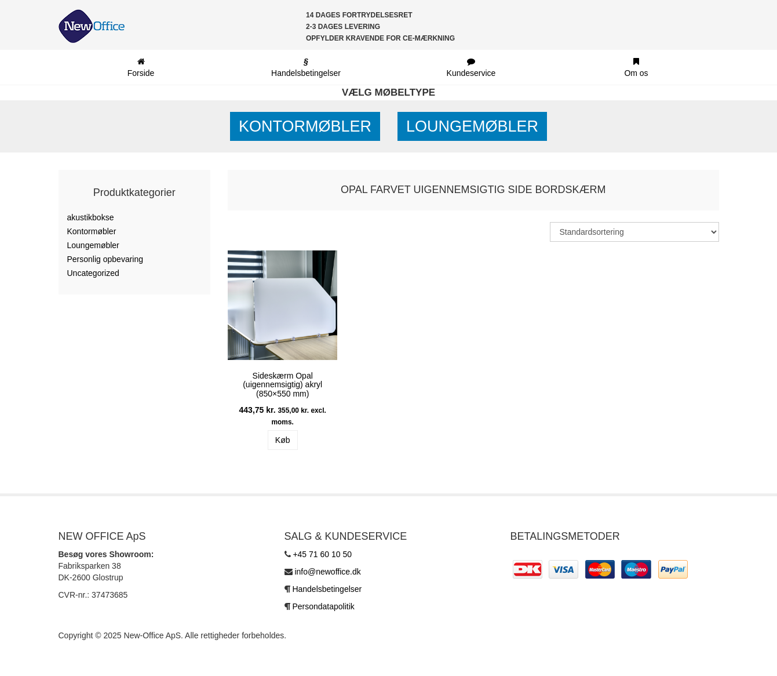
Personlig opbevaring (105, 259)
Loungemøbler (472, 126)
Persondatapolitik (323, 606)
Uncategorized (93, 273)
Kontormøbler (305, 126)
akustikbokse (90, 217)
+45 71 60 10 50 (322, 554)
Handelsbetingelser (327, 589)
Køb (282, 440)
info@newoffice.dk (327, 571)
